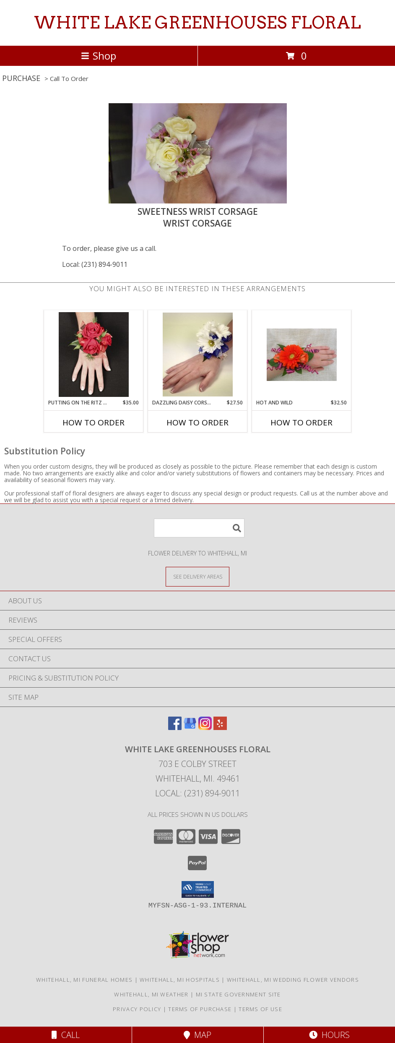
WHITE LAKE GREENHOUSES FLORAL (197, 23)
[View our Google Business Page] (190, 727)
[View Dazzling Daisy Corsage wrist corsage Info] (198, 354)
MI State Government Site (238, 994)
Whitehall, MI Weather (151, 994)
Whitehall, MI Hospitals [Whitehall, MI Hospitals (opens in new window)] (180, 979)
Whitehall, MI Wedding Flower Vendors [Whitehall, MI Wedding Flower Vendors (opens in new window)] (293, 979)
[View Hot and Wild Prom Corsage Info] (302, 355)
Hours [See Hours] (329, 1034)
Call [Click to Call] (66, 1034)
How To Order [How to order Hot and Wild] (301, 422)
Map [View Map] (197, 1034)
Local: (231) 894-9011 (94, 264)
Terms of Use (260, 1009)
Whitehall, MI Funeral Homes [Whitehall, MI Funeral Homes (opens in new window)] (84, 979)
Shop (98, 56)
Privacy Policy (137, 1009)
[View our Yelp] (220, 727)
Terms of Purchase (199, 1009)
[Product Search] (199, 528)
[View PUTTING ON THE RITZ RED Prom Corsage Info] (94, 354)
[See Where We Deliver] (197, 576)
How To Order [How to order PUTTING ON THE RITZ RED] (93, 422)
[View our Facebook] (175, 727)
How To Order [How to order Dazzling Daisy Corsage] (197, 422)
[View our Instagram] (205, 727)
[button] (198, 889)
